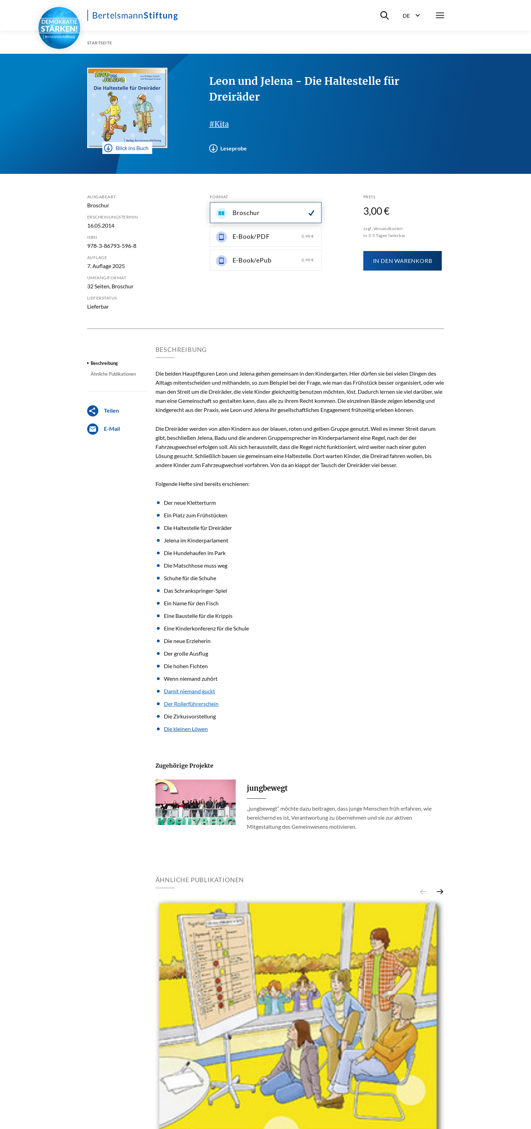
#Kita (219, 124)
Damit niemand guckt (189, 691)
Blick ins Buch (126, 148)
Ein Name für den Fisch (191, 603)
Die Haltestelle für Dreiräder (198, 527)
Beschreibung (104, 363)
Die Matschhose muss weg (195, 565)
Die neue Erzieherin (187, 640)
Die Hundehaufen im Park (195, 552)
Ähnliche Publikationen (113, 374)
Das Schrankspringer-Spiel (195, 590)
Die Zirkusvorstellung (190, 716)
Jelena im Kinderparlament (196, 540)
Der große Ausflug (186, 653)
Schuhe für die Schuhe (190, 578)
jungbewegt (267, 788)
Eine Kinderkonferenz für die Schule (206, 628)
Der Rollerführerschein (191, 703)
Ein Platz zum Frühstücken (195, 515)
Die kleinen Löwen (186, 728)
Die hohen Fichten (186, 666)
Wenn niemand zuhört (191, 678)
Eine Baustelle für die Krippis (198, 615)
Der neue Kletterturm (190, 502)
